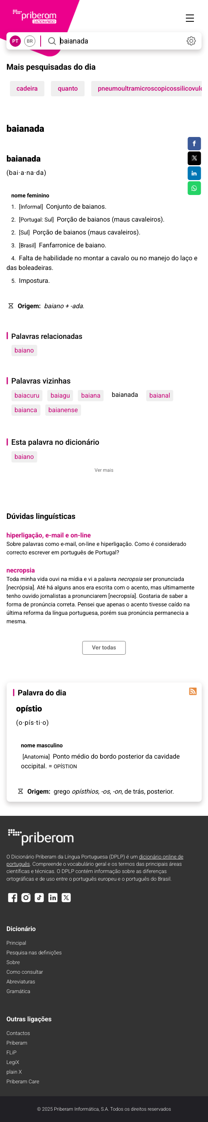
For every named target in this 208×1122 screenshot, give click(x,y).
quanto (68, 88)
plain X (14, 1072)
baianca (25, 410)
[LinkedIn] (53, 901)
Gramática (18, 992)
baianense (63, 410)
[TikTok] (39, 901)
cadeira (27, 88)
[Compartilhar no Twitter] (194, 158)
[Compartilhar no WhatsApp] (194, 188)
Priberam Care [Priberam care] (22, 1082)
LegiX (12, 1063)
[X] (66, 901)
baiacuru (26, 395)
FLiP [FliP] (11, 1053)
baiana (91, 395)
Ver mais (104, 470)
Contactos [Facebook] (18, 1034)
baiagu (60, 395)
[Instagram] (26, 901)
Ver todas (104, 648)
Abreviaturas (20, 982)
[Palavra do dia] (193, 691)
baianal (159, 395)
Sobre (13, 963)
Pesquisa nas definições (34, 953)
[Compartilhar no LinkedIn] (194, 173)
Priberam (16, 1043)
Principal (16, 943)
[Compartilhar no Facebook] (194, 144)
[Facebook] (12, 901)
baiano (24, 350)
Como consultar (24, 972)
